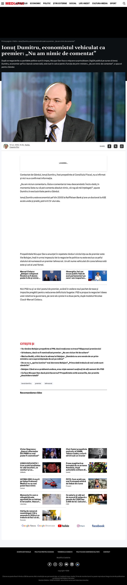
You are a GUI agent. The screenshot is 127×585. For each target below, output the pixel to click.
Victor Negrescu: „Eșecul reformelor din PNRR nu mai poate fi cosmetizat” (29, 452)
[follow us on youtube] (63, 526)
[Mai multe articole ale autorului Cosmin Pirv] (5, 146)
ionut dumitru (26, 383)
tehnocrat (48, 383)
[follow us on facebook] (98, 526)
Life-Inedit (84, 3)
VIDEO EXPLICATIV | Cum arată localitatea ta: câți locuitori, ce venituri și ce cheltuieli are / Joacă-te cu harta (30, 466)
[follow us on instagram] (81, 526)
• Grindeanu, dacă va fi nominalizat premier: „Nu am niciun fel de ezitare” (54, 352)
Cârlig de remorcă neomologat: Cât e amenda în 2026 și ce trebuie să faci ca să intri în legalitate (29, 514)
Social (72, 3)
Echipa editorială (24, 552)
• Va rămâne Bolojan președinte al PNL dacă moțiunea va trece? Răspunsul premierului (60, 349)
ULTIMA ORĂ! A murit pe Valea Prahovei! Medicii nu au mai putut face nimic (30, 482)
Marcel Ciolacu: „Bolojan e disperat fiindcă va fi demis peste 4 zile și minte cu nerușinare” (30, 275)
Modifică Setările (63, 558)
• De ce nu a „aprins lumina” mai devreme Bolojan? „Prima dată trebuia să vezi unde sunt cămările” (61, 364)
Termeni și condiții (65, 552)
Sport (113, 3)
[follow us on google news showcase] (46, 526)
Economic (35, 3)
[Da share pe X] (115, 146)
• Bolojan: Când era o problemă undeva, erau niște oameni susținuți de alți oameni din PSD (62, 369)
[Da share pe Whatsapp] (122, 146)
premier (38, 383)
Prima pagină (6, 41)
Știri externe (60, 3)
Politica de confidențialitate (88, 552)
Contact (106, 552)
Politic (47, 3)
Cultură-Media (100, 3)
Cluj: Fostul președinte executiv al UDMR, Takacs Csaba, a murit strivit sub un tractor (76, 452)
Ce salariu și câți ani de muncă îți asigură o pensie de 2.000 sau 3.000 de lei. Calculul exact (76, 498)
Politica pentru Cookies (44, 552)
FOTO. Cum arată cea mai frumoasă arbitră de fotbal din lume (76, 481)
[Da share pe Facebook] (109, 146)
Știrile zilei (22, 3)
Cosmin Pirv (14, 147)
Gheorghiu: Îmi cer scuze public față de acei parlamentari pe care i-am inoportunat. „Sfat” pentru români (76, 275)
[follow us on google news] (28, 526)
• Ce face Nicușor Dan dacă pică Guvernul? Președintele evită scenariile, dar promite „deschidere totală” (59, 374)
